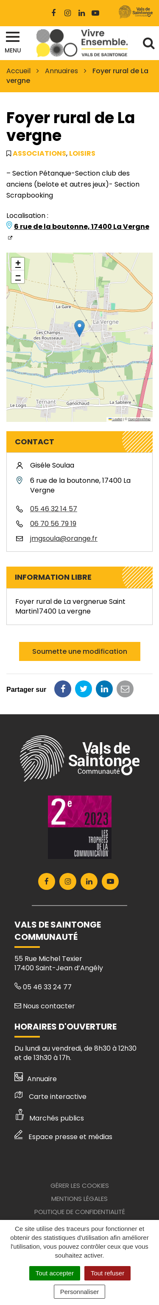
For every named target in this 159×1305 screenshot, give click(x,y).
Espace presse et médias (63, 1137)
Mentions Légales (79, 1198)
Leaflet (115, 419)
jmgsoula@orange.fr (64, 538)
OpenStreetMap (139, 419)
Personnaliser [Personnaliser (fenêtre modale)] (79, 1291)
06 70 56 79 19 (53, 524)
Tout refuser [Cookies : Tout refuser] (107, 1273)
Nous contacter (44, 1006)
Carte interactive (50, 1096)
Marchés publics (49, 1118)
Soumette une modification (79, 651)
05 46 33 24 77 (43, 987)
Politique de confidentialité (79, 1211)
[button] (79, 328)
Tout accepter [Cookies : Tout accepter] (55, 1273)
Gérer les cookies (79, 1185)
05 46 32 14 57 (53, 509)
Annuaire (35, 1079)
